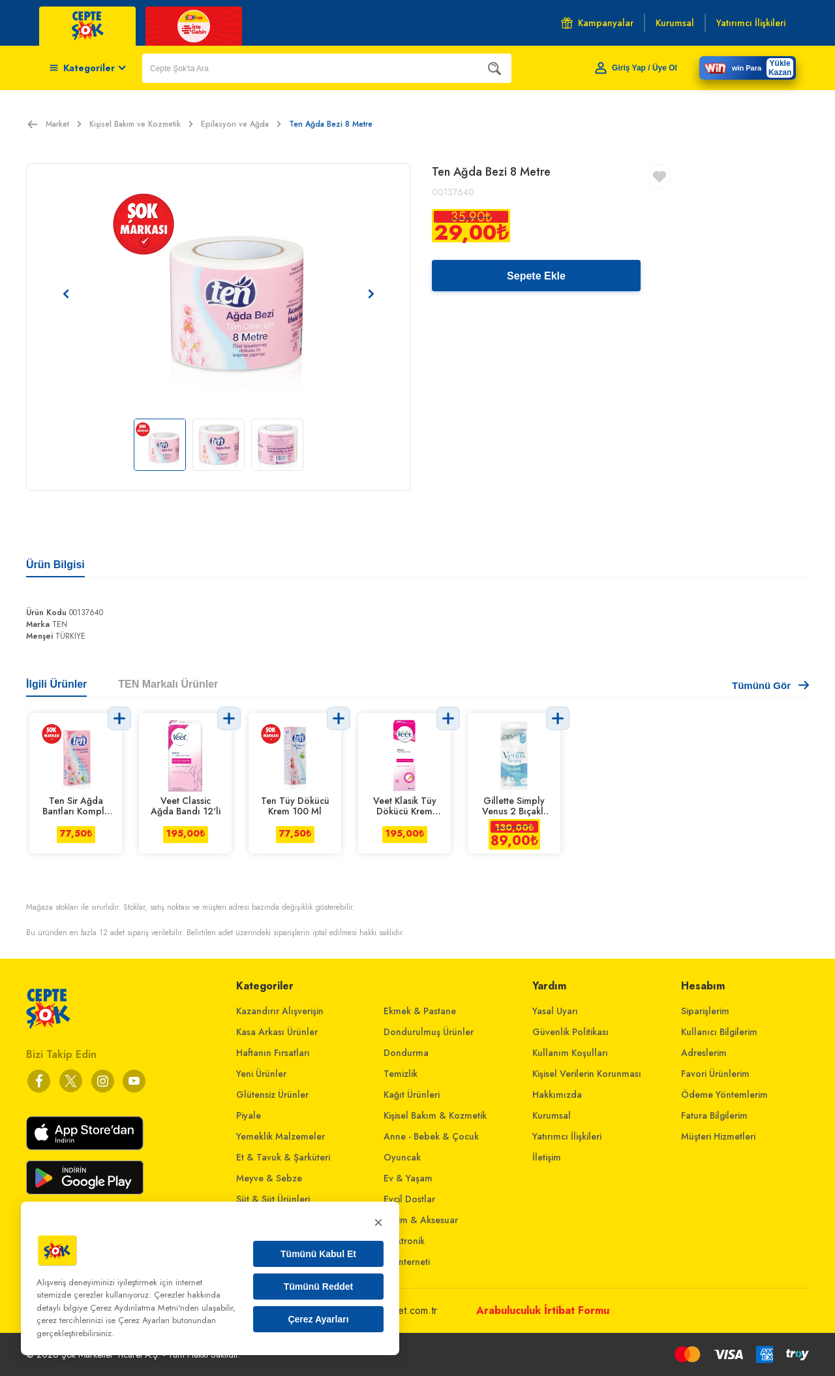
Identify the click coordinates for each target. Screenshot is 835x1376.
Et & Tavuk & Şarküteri (283, 1157)
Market (64, 124)
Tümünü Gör (770, 685)
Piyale (248, 1115)
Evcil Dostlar (409, 1199)
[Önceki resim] (65, 294)
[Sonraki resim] (371, 294)
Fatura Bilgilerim (714, 1115)
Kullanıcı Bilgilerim (719, 1031)
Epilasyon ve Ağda (241, 124)
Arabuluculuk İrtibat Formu (542, 1310)
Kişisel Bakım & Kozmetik (435, 1115)
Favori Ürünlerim (715, 1073)
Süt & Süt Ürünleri (273, 1199)
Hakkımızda (557, 1094)
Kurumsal (551, 1115)
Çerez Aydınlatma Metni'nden (144, 1308)
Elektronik (404, 1240)
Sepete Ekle (536, 275)
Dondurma (406, 1052)
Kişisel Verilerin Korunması (586, 1073)
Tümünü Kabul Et (318, 1254)
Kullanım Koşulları (570, 1052)
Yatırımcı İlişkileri (566, 1136)
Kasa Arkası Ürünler (277, 1031)
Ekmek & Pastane (420, 1010)
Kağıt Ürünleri (412, 1094)
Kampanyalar (597, 23)
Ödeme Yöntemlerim (724, 1094)
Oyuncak (402, 1157)
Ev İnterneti (407, 1261)
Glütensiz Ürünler (272, 1094)
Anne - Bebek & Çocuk (431, 1136)
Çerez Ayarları (318, 1319)
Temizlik (401, 1073)
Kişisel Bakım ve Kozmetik (141, 124)
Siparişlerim (705, 1010)
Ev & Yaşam (408, 1178)
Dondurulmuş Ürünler (429, 1031)
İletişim (546, 1157)
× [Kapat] (378, 1222)
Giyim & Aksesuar (421, 1219)
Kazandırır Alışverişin (280, 1010)
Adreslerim (704, 1052)
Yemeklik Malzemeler (280, 1136)
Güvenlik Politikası (570, 1031)
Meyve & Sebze (269, 1178)
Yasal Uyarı (555, 1010)
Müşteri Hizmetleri (718, 1136)
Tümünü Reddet (319, 1286)
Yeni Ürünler (261, 1073)
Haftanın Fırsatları (273, 1052)
